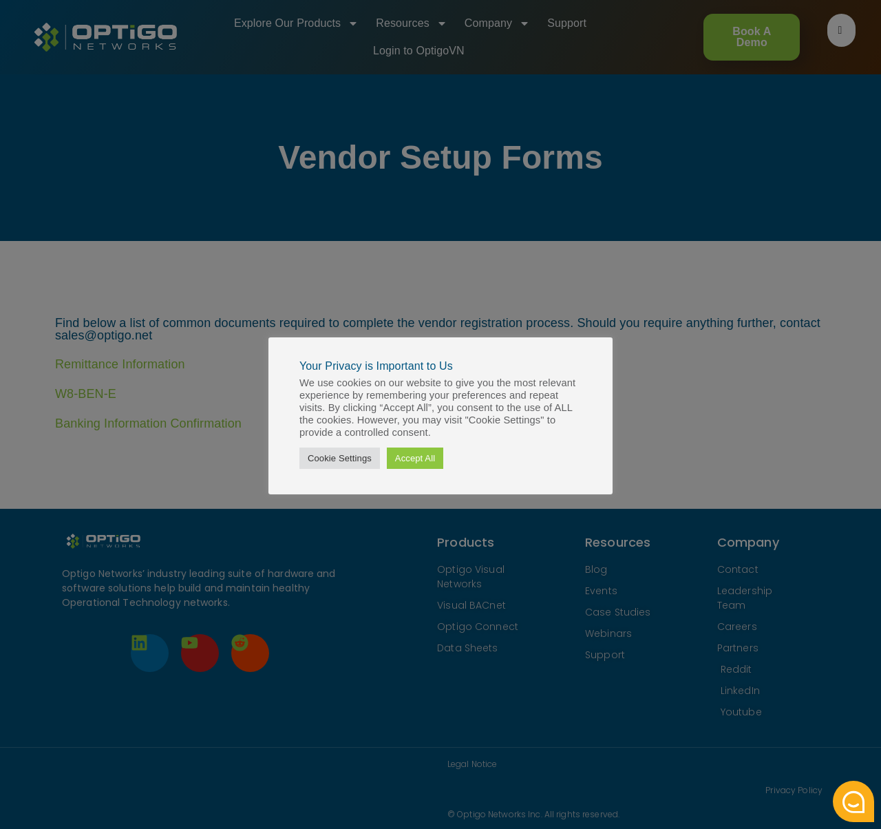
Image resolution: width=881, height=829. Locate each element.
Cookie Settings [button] (340, 458)
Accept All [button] (415, 458)
